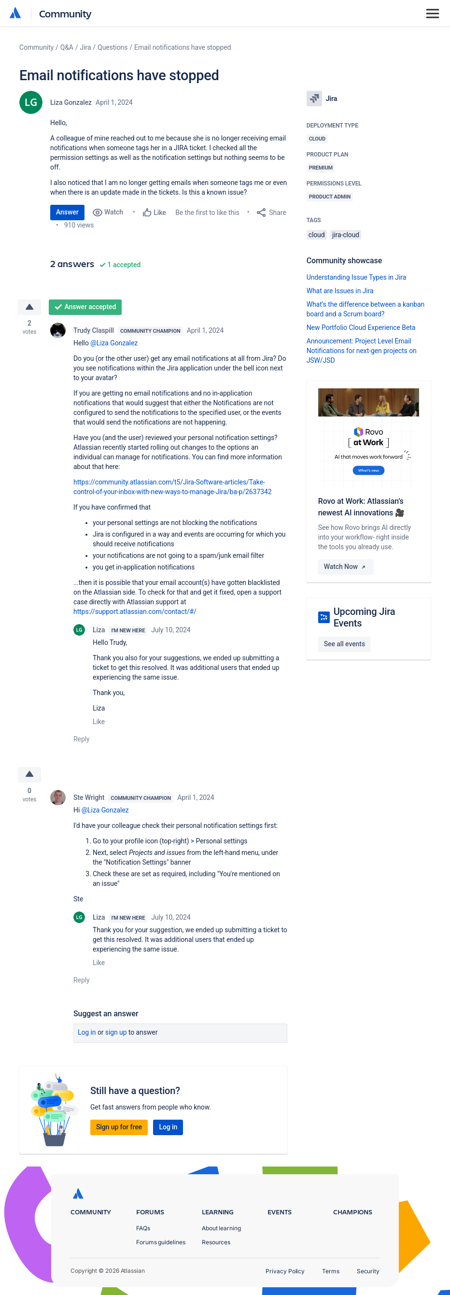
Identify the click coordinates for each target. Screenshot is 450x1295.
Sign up (116, 1033)
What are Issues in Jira (340, 291)
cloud (317, 235)
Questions (112, 47)
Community (65, 13)
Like (99, 722)
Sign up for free (119, 1127)
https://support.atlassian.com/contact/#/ (135, 611)
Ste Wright (88, 798)
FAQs (143, 1228)
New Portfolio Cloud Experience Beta (361, 327)
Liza (99, 630)
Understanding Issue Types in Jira (357, 277)
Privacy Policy (285, 1271)
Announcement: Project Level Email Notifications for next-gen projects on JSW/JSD (362, 350)
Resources (216, 1242)
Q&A (66, 47)
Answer (67, 212)
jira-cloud (345, 235)
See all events (344, 644)
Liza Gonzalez (71, 102)
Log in (87, 1033)
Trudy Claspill (93, 330)
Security (368, 1271)
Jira (85, 47)
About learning (221, 1228)
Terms (330, 1271)
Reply (81, 739)
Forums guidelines (160, 1242)
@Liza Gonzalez (114, 343)
